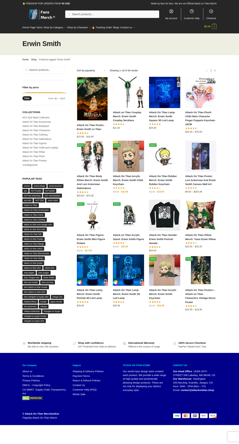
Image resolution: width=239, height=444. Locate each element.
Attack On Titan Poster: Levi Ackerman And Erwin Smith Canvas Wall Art (200, 178)
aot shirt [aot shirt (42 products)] (27, 198)
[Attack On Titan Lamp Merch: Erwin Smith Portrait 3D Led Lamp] (92, 268)
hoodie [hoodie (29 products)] (43, 300)
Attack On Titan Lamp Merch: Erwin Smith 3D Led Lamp (126, 292)
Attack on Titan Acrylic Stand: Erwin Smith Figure (128, 235)
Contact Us (79, 383)
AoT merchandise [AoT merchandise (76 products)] (52, 193)
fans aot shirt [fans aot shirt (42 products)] (47, 280)
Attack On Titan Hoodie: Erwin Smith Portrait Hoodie (163, 237)
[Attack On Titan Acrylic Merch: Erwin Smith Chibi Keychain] (128, 154)
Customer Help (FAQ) (85, 387)
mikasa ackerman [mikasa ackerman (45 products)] (32, 309)
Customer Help (191, 14)
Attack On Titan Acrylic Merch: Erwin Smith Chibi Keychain (128, 178)
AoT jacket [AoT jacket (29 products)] (50, 189)
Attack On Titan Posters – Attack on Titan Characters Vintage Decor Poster (200, 294)
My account (171, 14)
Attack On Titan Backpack (35, 124)
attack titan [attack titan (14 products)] (50, 266)
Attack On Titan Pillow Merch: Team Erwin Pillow (200, 235)
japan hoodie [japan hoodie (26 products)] (56, 300)
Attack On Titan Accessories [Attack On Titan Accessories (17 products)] (36, 208)
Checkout (211, 14)
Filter (27, 96)
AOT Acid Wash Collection (35, 115)
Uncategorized (29, 163)
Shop (34, 57)
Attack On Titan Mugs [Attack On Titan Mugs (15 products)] (33, 256)
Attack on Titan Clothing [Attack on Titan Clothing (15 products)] (34, 218)
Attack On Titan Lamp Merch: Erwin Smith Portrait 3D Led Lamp (90, 292)
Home (25, 57)
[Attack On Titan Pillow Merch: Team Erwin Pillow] (200, 213)
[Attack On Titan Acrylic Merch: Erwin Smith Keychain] (164, 268)
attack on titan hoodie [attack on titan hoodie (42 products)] (33, 237)
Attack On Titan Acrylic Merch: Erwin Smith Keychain (162, 292)
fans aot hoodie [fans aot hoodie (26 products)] (31, 280)
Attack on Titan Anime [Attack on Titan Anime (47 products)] (33, 213)
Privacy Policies (31, 378)
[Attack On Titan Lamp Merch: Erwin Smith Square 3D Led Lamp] (164, 90)
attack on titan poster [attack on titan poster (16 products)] (33, 261)
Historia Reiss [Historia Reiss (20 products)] (30, 300)
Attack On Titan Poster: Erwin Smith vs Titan (90, 125)
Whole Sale (79, 392)
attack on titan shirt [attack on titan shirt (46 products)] (32, 266)
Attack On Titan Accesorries (36, 120)
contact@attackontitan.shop (197, 388)
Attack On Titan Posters (34, 158)
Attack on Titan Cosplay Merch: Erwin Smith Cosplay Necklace (127, 114)
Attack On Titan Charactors (36, 128)
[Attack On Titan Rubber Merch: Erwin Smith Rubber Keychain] (164, 154)
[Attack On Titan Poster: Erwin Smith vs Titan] (92, 97)
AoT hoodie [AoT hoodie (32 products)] (36, 189)
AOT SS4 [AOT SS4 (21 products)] (39, 198)
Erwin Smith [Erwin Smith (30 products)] (48, 275)
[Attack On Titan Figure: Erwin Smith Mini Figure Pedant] (92, 213)
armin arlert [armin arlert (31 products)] (53, 198)
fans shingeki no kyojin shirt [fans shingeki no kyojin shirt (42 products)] (36, 295)
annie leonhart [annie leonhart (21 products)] (55, 184)
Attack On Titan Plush (33, 154)
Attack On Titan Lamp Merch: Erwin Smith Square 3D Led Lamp (162, 114)
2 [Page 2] (211, 68)
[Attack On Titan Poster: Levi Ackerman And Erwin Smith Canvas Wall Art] (200, 154)
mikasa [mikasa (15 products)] (43, 304)
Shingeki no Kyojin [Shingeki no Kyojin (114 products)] (52, 309)
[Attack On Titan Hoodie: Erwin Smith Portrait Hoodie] (164, 213)
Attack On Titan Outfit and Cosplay (40, 145)
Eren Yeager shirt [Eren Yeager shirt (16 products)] (31, 275)
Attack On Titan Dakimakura (36, 137)
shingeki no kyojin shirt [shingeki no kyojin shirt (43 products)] (34, 319)
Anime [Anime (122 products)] (27, 184)
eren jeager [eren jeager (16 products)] (29, 271)
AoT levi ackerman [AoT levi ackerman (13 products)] (32, 193)
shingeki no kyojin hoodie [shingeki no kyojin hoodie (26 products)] (35, 314)
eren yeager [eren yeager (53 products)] (43, 271)
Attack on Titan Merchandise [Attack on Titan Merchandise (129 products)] (36, 251)
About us (27, 369)
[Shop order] (92, 68)
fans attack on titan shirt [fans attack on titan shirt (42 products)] (34, 290)
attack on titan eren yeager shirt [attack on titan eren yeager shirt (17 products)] (38, 222)
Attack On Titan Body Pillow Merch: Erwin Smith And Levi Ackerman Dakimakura (92, 180)
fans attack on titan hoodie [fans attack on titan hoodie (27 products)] (35, 285)
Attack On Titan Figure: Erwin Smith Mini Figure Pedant (91, 237)
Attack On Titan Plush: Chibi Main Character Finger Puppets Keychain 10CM (200, 116)
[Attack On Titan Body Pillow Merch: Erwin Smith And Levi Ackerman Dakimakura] (92, 154)
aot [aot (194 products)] (25, 189)
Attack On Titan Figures (34, 141)
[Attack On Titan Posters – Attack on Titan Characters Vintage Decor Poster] (200, 268)
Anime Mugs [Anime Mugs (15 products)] (39, 184)
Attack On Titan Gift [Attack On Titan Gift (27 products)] (32, 232)
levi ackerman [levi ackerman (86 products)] (30, 304)
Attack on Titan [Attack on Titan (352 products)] (30, 203)
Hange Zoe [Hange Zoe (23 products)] (57, 295)
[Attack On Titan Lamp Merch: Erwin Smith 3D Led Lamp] (128, 268)
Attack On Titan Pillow (33, 150)
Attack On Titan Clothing (34, 132)
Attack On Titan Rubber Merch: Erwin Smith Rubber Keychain (163, 178)
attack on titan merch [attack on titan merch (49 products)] (33, 247)
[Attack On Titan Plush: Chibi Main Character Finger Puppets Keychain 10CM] (200, 90)
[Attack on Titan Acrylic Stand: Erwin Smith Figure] (128, 213)
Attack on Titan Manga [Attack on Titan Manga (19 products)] (34, 242)
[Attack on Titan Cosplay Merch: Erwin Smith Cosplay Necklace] (128, 90)
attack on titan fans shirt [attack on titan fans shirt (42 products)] (34, 227)
